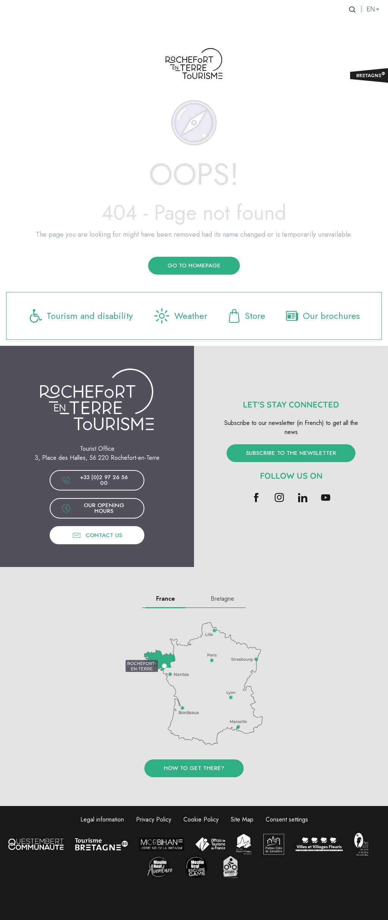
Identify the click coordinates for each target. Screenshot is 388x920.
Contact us (97, 535)
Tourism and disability (80, 315)
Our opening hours (93, 508)
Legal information (102, 819)
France (165, 598)
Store (246, 315)
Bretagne (222, 598)
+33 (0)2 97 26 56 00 (95, 480)
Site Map (242, 819)
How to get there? (194, 768)
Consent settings (287, 819)
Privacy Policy (153, 819)
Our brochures (322, 315)
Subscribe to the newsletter (291, 453)
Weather (179, 315)
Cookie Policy (201, 819)
